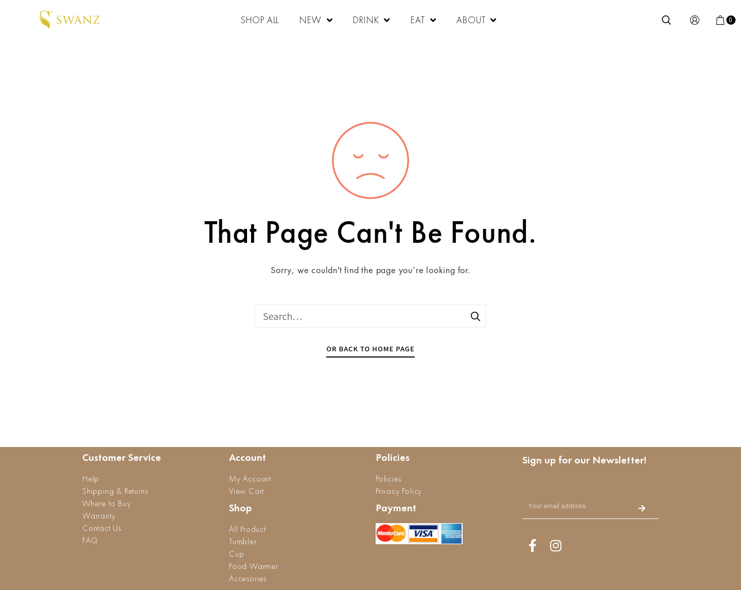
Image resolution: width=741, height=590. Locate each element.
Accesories (248, 578)
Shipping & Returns (115, 491)
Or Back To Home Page (370, 348)
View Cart (246, 491)
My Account (250, 478)
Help (90, 478)
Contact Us (101, 528)
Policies (388, 478)
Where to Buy (106, 503)
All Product (247, 529)
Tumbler (243, 541)
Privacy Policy (399, 491)
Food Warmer (253, 566)
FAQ (90, 540)
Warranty (98, 515)
